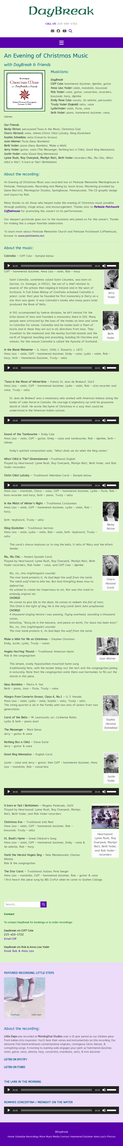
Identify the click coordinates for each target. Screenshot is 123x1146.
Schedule (20, 1136)
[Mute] (104, 266)
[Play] (9, 266)
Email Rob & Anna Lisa (19, 951)
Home (11, 1136)
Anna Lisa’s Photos (105, 1136)
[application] (61, 265)
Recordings (32, 1136)
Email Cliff (10, 938)
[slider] (56, 266)
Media (56, 1136)
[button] (61, 42)
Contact (64, 1136)
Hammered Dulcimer (81, 1136)
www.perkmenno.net (31, 235)
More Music (45, 1136)
